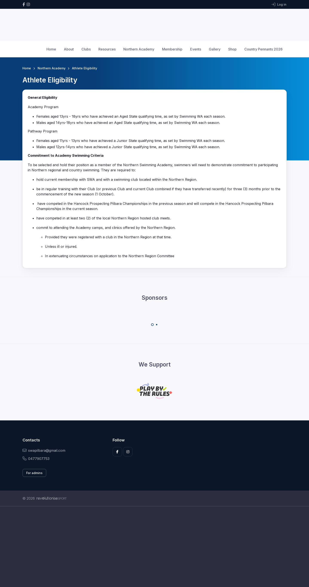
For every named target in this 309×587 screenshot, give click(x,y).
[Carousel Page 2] (156, 324)
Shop (232, 49)
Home (51, 49)
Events (195, 49)
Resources (107, 49)
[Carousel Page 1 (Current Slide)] (152, 324)
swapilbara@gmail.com (44, 450)
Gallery (214, 49)
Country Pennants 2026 (263, 49)
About (69, 49)
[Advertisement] (151, 547)
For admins (34, 473)
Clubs (86, 49)
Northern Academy (138, 49)
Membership (172, 49)
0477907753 (36, 458)
